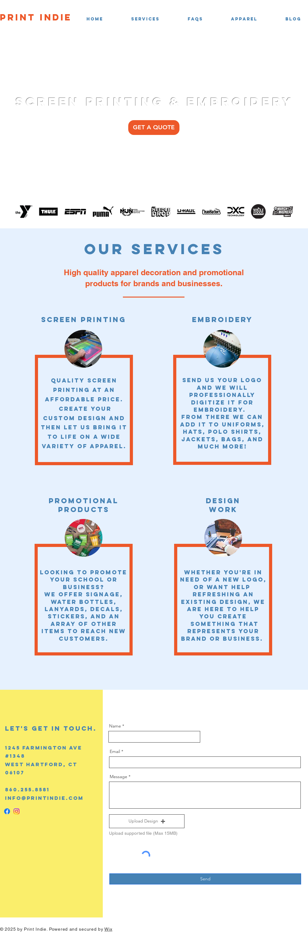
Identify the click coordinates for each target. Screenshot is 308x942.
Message (118, 776)
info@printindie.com (44, 798)
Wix (108, 929)
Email (115, 751)
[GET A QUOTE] (154, 128)
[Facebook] (7, 811)
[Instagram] (16, 811)
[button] (136, 19)
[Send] (205, 878)
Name (115, 726)
